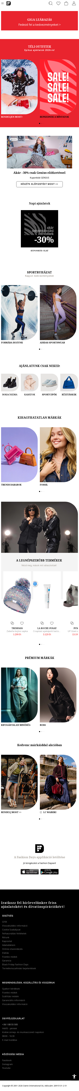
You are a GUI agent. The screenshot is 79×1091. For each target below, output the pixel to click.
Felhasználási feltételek (14, 933)
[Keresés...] (51, 3)
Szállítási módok (10, 996)
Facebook (7, 1060)
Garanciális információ (13, 1000)
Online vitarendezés (12, 949)
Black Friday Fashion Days (15, 964)
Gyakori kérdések (11, 988)
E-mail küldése (9, 1040)
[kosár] (66, 3)
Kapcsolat (7, 941)
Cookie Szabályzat (11, 929)
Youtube (6, 1068)
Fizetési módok (9, 956)
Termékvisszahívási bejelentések (19, 968)
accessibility (74, 1076)
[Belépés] (74, 3)
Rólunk (5, 937)
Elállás (5, 952)
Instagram (7, 1064)
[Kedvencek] (58, 3)
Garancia (6, 960)
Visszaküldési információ (14, 925)
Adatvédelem (8, 945)
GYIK (4, 921)
